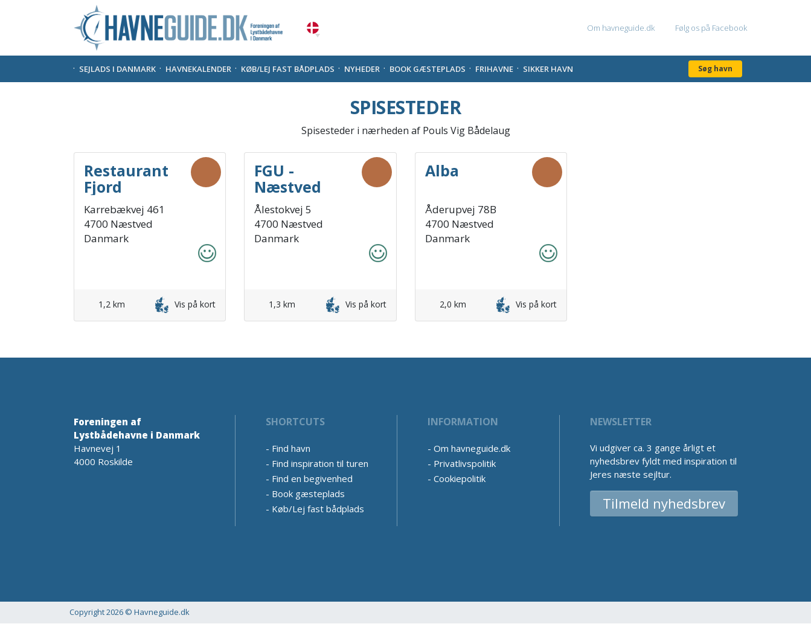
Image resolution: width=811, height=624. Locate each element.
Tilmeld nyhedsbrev (664, 503)
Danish (313, 28)
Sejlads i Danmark (117, 68)
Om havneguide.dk (621, 27)
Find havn (291, 448)
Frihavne (494, 68)
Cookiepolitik (460, 478)
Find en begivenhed (312, 478)
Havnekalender (198, 68)
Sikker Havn (548, 68)
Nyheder (362, 68)
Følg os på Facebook (711, 27)
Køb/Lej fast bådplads (288, 68)
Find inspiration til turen (320, 463)
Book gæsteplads (427, 68)
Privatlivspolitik (465, 463)
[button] (317, 35)
